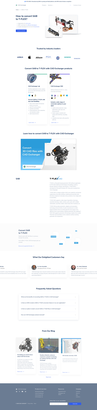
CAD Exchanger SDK (39, 395)
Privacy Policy (30, 403)
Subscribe (75, 403)
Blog (77, 395)
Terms (35, 403)
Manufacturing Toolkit (39, 391)
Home (17, 9)
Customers (78, 391)
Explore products (21, 31)
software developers (32, 25)
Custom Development (39, 393)
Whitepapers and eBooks (61, 394)
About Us (78, 393)
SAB (18, 178)
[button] (48, 297)
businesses (36, 26)
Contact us (78, 396)
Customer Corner (77, 5)
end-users (28, 23)
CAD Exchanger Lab (39, 396)
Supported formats (62, 391)
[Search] (70, 5)
